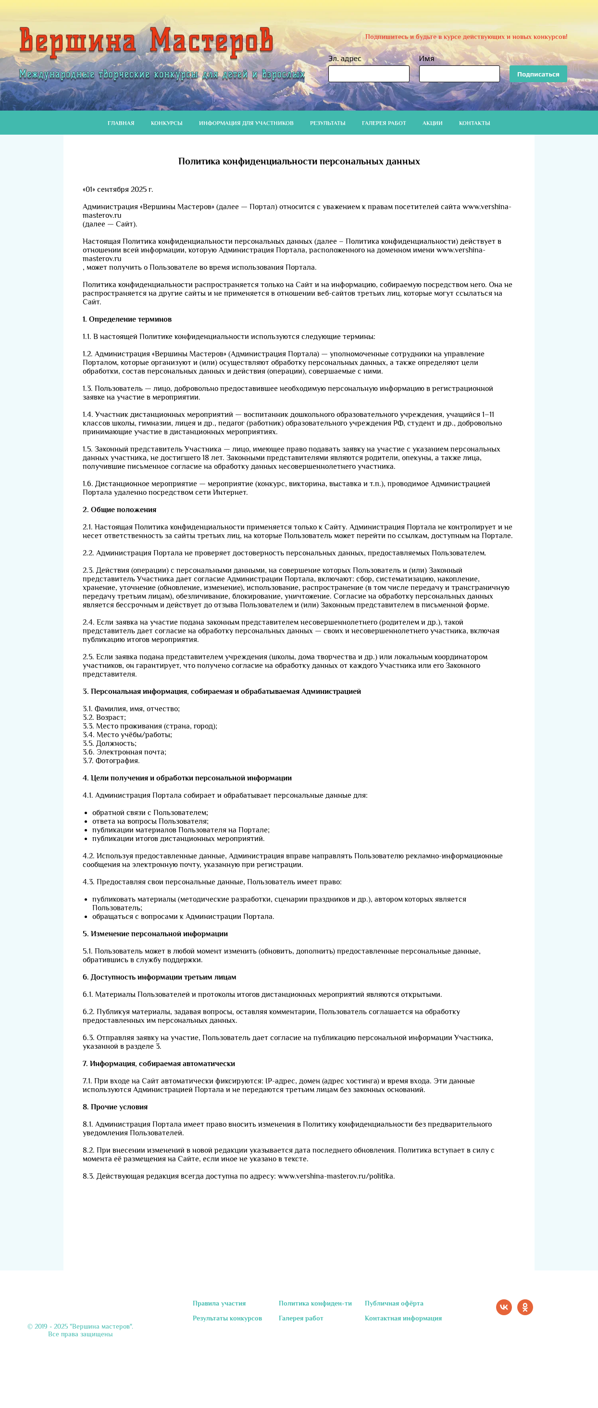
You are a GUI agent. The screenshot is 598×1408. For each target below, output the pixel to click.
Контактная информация (403, 1318)
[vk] (504, 1312)
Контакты (474, 123)
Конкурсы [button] (167, 123)
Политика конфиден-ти (315, 1303)
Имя (427, 58)
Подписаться (538, 74)
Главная (121, 123)
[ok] (525, 1312)
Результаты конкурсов (227, 1318)
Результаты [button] (328, 123)
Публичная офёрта (394, 1303)
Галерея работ (384, 123)
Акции (433, 123)
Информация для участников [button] (246, 123)
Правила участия (219, 1303)
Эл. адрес (344, 58)
